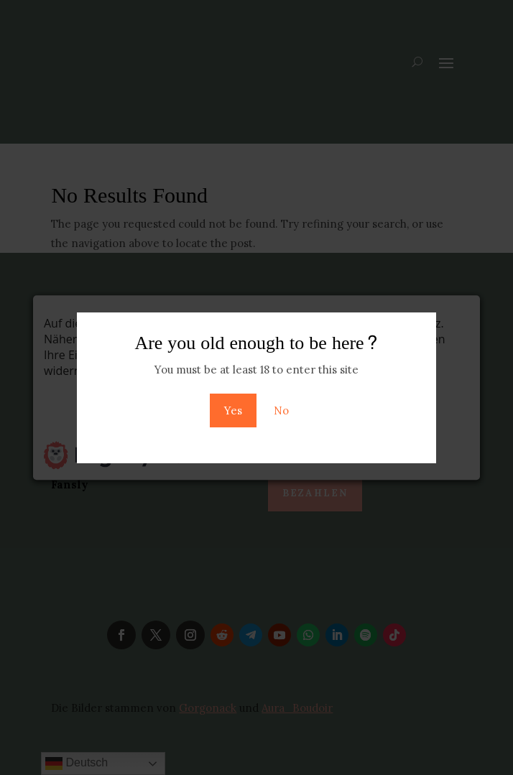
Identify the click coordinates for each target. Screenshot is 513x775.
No (281, 410)
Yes (233, 410)
